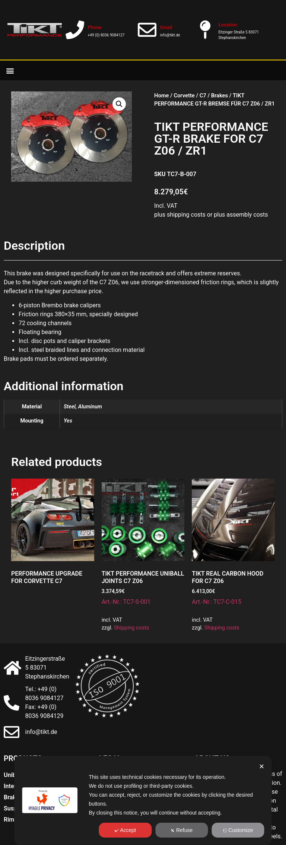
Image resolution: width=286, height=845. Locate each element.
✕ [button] (261, 766)
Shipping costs (131, 628)
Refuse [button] (182, 830)
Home (161, 95)
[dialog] (142, 800)
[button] (10, 70)
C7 (203, 95)
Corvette (184, 95)
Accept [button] (125, 830)
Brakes (219, 95)
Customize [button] (238, 830)
